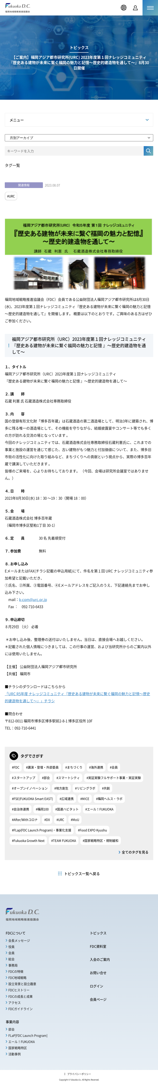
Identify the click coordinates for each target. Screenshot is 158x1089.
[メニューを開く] (150, 7)
